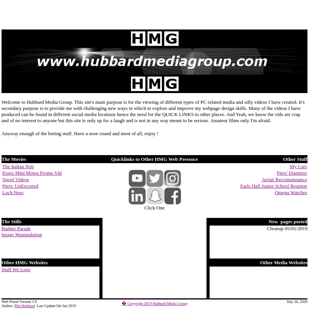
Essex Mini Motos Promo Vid (32, 173)
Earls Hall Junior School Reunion (273, 186)
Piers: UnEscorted (20, 186)
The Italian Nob (18, 166)
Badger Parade (16, 228)
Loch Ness (12, 192)
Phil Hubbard (25, 306)
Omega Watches (291, 192)
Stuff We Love (16, 269)
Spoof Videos (15, 179)
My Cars (298, 166)
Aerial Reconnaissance (284, 179)
